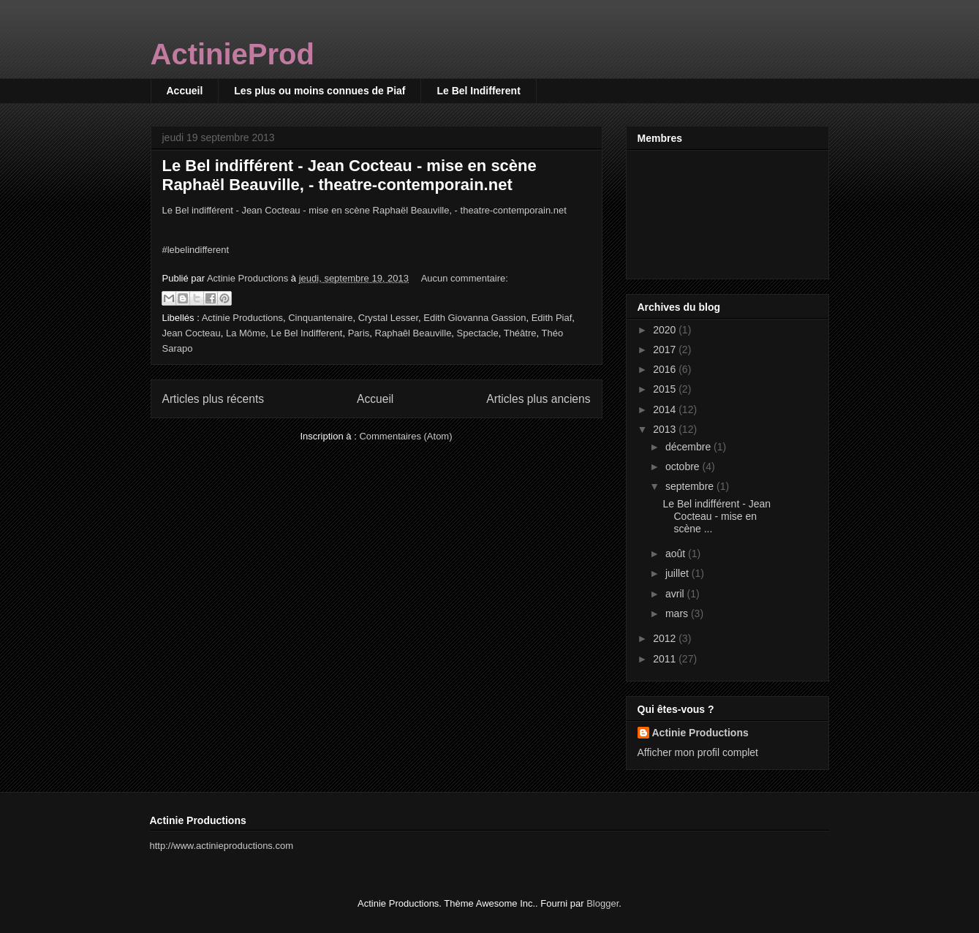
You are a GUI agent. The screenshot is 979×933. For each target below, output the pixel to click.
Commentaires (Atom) (405, 436)
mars (678, 613)
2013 (666, 429)
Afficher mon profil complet (698, 752)
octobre (684, 466)
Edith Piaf (552, 317)
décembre (689, 447)
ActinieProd (232, 54)
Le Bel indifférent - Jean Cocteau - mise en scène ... (716, 516)
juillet (678, 573)
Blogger (602, 903)
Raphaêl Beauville (413, 333)
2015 (666, 389)
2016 (666, 369)
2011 (666, 659)
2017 (666, 349)
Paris (359, 333)
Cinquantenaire (320, 317)
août (676, 553)
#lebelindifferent (196, 249)
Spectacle (478, 333)
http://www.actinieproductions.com (222, 845)
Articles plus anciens (538, 399)
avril (676, 594)
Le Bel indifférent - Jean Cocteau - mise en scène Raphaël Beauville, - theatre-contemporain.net (349, 175)
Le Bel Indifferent (478, 91)
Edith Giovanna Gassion (474, 317)
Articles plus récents (213, 399)
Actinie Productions (242, 317)
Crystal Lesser (388, 317)
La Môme (245, 333)
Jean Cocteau (191, 333)
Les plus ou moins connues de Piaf (319, 91)
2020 (666, 330)
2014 (666, 409)
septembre (691, 486)
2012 (666, 638)
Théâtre (520, 333)
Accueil (185, 91)
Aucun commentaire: (464, 278)
